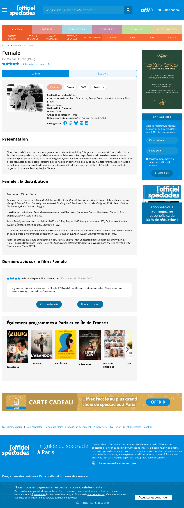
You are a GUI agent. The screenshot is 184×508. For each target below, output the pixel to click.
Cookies (148, 426)
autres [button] (171, 37)
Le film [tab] (35, 73)
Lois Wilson (110, 98)
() (33, 200)
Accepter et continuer (153, 497)
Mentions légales (132, 426)
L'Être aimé (85, 364)
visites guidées (167, 29)
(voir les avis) (26, 64)
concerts (107, 29)
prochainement (92, 37)
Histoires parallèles (108, 365)
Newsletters (100, 426)
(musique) (74, 212)
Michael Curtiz (69, 95)
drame (131, 37)
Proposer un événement (78, 426)
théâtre (47, 29)
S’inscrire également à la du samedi (161, 162)
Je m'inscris (162, 173)
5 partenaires (39, 494)
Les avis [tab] (103, 73)
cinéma (17, 29)
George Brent (96, 98)
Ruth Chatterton (79, 98)
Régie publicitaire (54, 426)
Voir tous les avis (49, 304)
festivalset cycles (72, 37)
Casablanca (13, 367)
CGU (118, 426)
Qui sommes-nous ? (12, 426)
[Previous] (12, 349)
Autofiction (61, 363)
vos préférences (96, 494)
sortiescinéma (12, 37)
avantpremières (52, 37)
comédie (111, 37)
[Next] (127, 349)
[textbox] (83, 10)
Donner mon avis (90, 304)
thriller (151, 37)
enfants (136, 29)
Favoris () (43, 64)
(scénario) (46, 212)
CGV (111, 426)
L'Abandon (36, 363)
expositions (77, 29)
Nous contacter (34, 426)
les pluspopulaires (32, 37)
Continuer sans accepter (92, 503)
